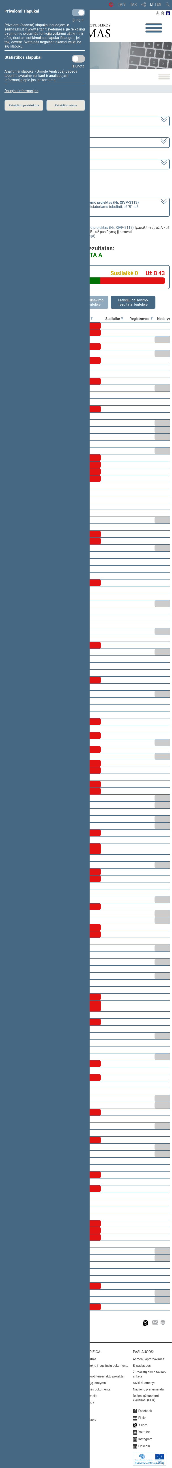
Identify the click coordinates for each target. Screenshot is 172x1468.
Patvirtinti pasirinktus (24, 105)
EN (159, 4)
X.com (142, 1425)
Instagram (145, 1439)
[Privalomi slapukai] (78, 12)
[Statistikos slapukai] (78, 59)
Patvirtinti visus (66, 105)
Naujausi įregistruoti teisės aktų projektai (96, 1376)
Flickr (142, 1418)
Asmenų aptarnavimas (148, 1359)
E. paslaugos (142, 1365)
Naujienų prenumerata (148, 1389)
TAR (133, 4)
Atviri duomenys (144, 1383)
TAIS (121, 4)
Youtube (144, 1432)
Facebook (145, 1411)
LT (152, 4)
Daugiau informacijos (21, 91)
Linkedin (144, 1446)
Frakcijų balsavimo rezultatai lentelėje (133, 302)
